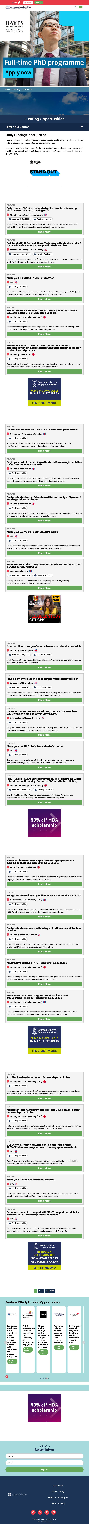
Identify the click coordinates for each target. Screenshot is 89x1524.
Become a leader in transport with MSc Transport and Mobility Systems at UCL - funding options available (43, 1213)
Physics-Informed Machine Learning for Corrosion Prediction (42, 678)
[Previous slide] (5, 1342)
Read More (44, 232)
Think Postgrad (58, 1503)
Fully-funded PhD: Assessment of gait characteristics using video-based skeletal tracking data (42, 209)
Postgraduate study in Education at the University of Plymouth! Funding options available (44, 498)
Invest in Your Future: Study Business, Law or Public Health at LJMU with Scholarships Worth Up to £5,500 (42, 712)
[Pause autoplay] (6, 1376)
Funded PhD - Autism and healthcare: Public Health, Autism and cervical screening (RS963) (44, 566)
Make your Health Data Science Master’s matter (35, 746)
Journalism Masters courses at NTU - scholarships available (42, 429)
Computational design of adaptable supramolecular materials (44, 646)
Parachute (48, 1521)
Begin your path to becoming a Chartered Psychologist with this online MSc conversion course (44, 463)
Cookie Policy (58, 1491)
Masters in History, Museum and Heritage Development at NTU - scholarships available (44, 1111)
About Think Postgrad (58, 1497)
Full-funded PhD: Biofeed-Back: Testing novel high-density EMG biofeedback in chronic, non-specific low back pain (44, 244)
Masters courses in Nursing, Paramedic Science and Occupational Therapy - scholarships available (37, 997)
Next (52, 1290)
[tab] (40, 1378)
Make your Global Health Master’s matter (31, 1179)
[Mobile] (80, 8)
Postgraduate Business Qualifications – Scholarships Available (44, 895)
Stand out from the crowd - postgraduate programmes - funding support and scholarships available (40, 862)
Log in (28, 3)
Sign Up (39, 3)
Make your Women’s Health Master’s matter (33, 532)
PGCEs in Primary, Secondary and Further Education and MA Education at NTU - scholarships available (42, 312)
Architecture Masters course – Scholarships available (38, 1077)
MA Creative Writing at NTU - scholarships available (37, 963)
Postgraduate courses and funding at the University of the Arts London (44, 929)
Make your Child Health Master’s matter (30, 278)
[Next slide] (83, 1342)
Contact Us (58, 1486)
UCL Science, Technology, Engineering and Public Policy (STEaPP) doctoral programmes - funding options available (42, 1146)
